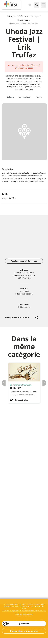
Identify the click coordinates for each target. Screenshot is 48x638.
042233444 (24, 291)
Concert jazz (22, 20)
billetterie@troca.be (24, 293)
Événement (24, 16)
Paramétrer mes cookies (24, 630)
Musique (35, 16)
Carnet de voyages (30, 5)
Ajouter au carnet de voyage (24, 261)
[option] (24, 131)
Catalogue (11, 16)
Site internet (25, 307)
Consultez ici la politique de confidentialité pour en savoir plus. (24, 611)
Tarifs (38, 97)
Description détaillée (24, 89)
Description (24, 97)
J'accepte (24, 623)
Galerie (10, 97)
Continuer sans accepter (24, 614)
